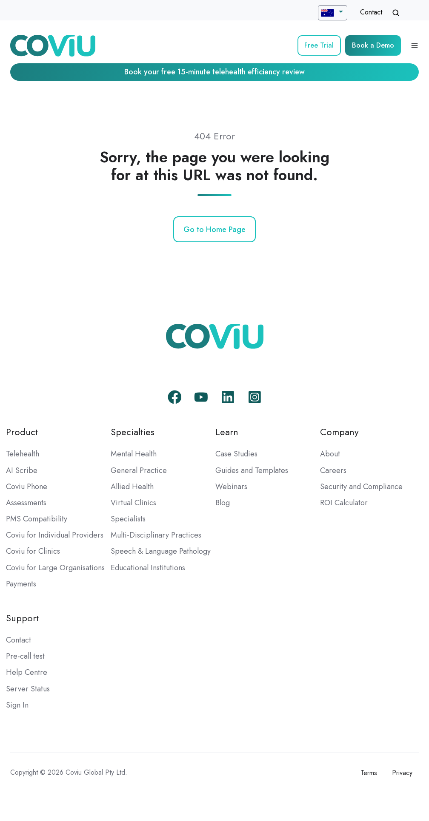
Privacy (402, 773)
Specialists (128, 518)
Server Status (28, 688)
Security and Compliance (361, 486)
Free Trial (319, 45)
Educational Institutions (148, 567)
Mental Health (134, 453)
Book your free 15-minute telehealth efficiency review (214, 71)
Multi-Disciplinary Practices (156, 535)
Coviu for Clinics (33, 551)
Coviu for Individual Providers (54, 535)
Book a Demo (373, 45)
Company (339, 432)
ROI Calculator (344, 502)
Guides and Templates (251, 470)
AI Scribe (21, 470)
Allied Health (132, 486)
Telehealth (22, 453)
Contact (371, 12)
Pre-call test (25, 656)
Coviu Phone (26, 486)
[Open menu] (414, 45)
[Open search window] (396, 12)
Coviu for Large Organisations (55, 567)
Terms (368, 773)
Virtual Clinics (133, 502)
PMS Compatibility (36, 518)
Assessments (26, 502)
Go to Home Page (214, 229)
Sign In (17, 705)
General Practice (139, 470)
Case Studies (236, 453)
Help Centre (26, 672)
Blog (222, 502)
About (330, 453)
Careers (333, 470)
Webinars (231, 486)
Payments (21, 583)
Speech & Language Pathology (161, 551)
